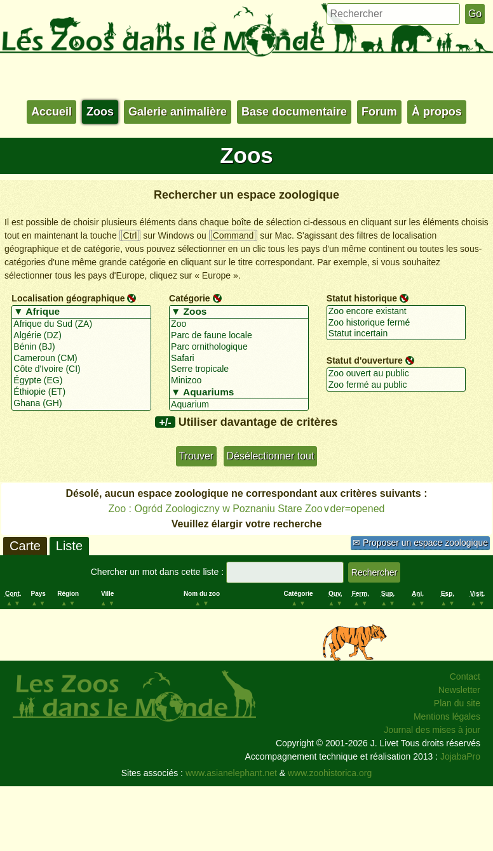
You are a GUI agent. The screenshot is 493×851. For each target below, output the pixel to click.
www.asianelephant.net (231, 773)
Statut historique (362, 298)
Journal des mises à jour (432, 730)
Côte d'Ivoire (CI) (81, 369)
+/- (165, 422)
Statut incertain (396, 334)
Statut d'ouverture (365, 360)
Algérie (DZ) (81, 335)
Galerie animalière (177, 111)
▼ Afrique (81, 312)
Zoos (100, 111)
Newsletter (459, 690)
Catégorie (189, 298)
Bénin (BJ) (81, 347)
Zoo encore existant (396, 311)
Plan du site (457, 703)
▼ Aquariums (238, 392)
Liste (69, 546)
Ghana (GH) (81, 403)
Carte (25, 546)
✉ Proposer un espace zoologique (420, 543)
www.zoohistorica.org (330, 773)
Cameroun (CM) (81, 358)
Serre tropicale (238, 369)
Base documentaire (294, 111)
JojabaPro (460, 756)
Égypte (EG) (81, 380)
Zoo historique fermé (396, 323)
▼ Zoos (238, 312)
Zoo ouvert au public (396, 373)
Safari (238, 358)
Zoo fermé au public (396, 385)
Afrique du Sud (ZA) (81, 324)
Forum (379, 111)
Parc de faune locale (238, 335)
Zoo (238, 324)
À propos (437, 111)
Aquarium (238, 405)
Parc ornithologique (238, 347)
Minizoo (238, 380)
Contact (465, 676)
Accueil (51, 111)
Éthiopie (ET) (81, 392)
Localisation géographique (68, 298)
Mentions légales (447, 716)
